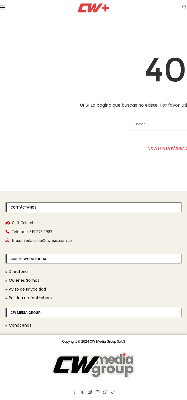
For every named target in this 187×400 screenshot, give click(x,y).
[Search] (184, 8)
